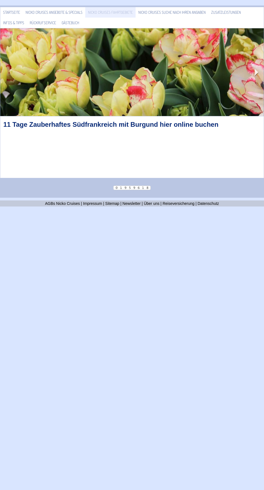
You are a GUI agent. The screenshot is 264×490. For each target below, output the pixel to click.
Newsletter (131, 203)
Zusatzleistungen (226, 12)
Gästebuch (70, 22)
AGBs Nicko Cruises (62, 203)
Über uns (152, 203)
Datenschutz (208, 203)
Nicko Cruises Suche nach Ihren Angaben (172, 12)
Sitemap (112, 203)
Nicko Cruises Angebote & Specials (54, 12)
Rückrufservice (43, 22)
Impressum (92, 203)
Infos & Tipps (13, 22)
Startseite (11, 12)
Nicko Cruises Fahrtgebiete (110, 12)
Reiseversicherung (178, 203)
